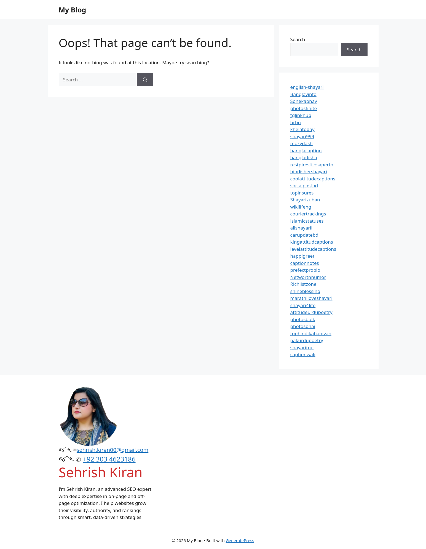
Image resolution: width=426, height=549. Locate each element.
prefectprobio (305, 270)
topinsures (302, 193)
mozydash (301, 143)
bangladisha (303, 157)
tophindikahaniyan (310, 333)
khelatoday (302, 129)
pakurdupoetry (306, 340)
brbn (295, 122)
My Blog (72, 9)
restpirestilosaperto (311, 164)
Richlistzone (303, 284)
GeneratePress (240, 540)
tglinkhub (300, 115)
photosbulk (302, 319)
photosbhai (302, 326)
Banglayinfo (303, 94)
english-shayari (307, 87)
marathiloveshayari (311, 298)
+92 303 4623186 (109, 458)
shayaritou (302, 347)
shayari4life (303, 305)
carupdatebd (304, 235)
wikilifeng (300, 207)
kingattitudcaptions (311, 242)
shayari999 (302, 136)
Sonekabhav (303, 101)
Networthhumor (308, 277)
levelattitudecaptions (313, 249)
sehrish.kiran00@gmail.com (112, 450)
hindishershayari (308, 171)
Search (297, 39)
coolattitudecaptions (313, 178)
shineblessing (305, 291)
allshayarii (301, 228)
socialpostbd (304, 185)
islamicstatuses (307, 221)
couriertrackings (308, 213)
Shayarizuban (305, 199)
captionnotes (304, 263)
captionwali (302, 354)
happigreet (302, 256)
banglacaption (306, 150)
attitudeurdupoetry (311, 312)
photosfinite (303, 108)
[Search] (145, 79)
